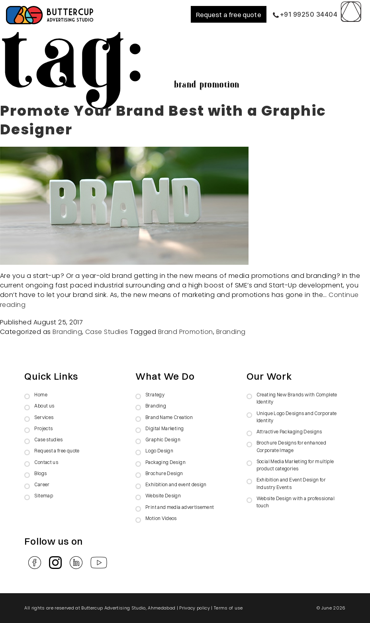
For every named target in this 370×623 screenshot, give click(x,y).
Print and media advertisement (179, 507)
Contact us (46, 462)
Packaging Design (165, 462)
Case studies (48, 440)
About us (44, 406)
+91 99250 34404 (304, 14)
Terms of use (228, 608)
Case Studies (106, 331)
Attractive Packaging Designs (289, 432)
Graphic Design (162, 440)
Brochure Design (164, 473)
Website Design (163, 496)
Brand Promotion (185, 331)
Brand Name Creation (169, 417)
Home (40, 395)
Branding (67, 331)
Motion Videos (161, 518)
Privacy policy (194, 608)
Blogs (40, 473)
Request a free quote (228, 14)
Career (41, 484)
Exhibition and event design (176, 484)
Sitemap (43, 496)
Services (43, 417)
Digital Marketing (164, 428)
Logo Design (159, 451)
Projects (43, 428)
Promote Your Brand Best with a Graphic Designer (163, 120)
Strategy (154, 395)
